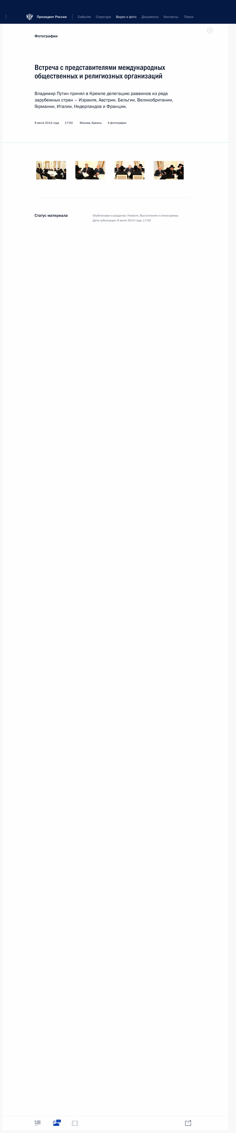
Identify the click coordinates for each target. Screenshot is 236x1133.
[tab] (37, 1123)
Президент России (52, 6)
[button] (7, 7)
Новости (133, 216)
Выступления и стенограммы (159, 216)
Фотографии (46, 36)
